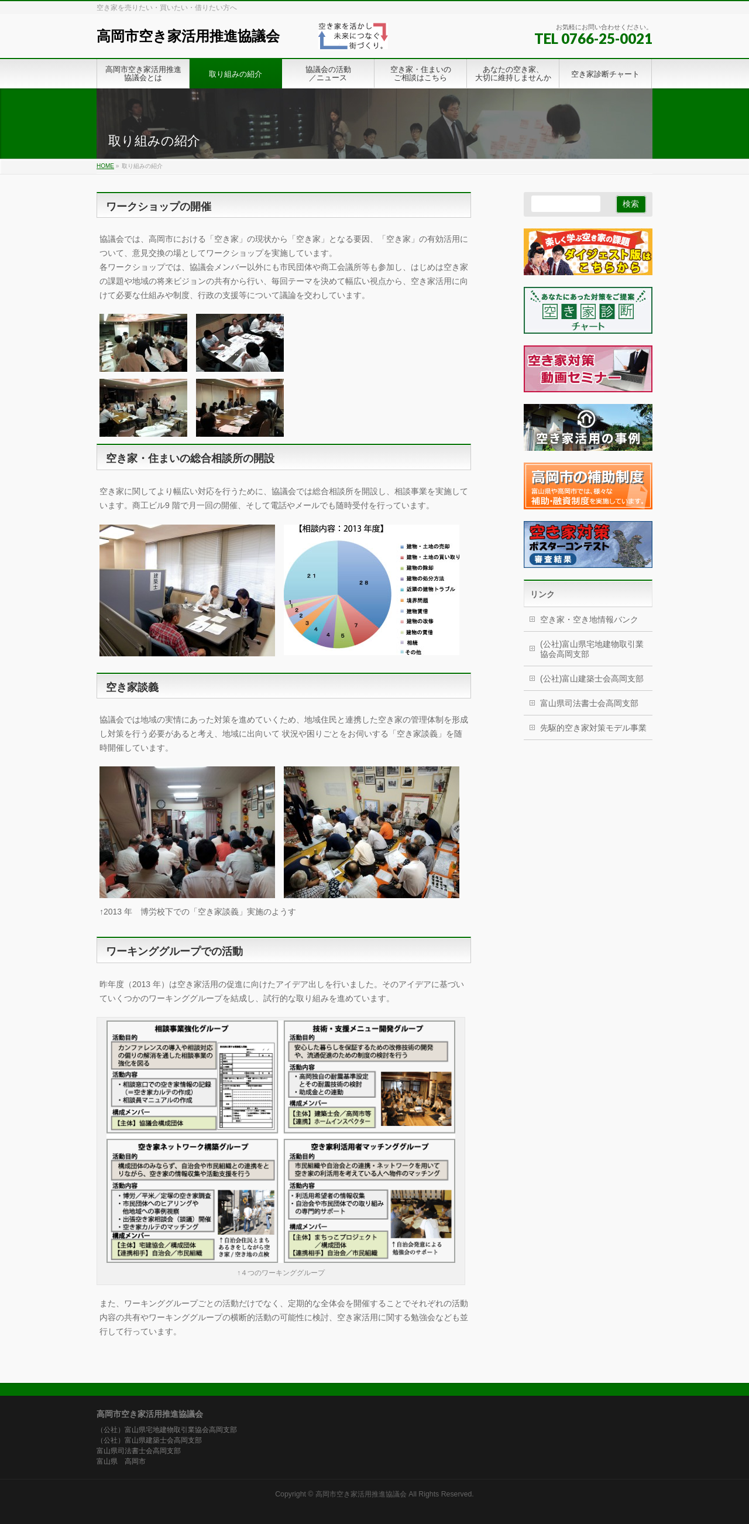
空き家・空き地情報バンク (589, 619)
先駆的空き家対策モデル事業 (593, 727)
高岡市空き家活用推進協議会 (188, 36)
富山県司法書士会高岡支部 (589, 703)
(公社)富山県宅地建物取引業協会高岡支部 (592, 649)
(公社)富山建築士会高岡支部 (592, 678)
